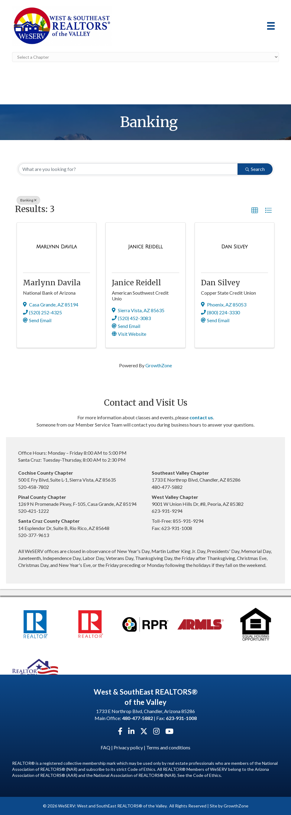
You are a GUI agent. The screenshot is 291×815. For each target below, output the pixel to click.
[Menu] (271, 26)
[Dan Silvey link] (234, 247)
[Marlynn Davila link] (56, 247)
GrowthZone (158, 365)
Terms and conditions (168, 747)
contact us (201, 417)
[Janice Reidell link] (145, 247)
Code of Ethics (207, 775)
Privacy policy (128, 747)
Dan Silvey (220, 282)
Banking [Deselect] (28, 200)
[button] (255, 211)
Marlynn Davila (52, 282)
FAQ (105, 747)
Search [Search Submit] (255, 169)
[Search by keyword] (128, 169)
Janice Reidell (136, 282)
